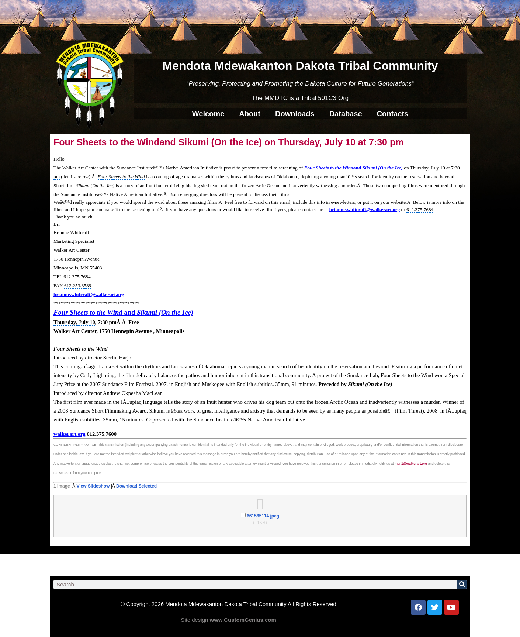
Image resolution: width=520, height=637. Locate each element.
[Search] (462, 584)
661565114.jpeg (263, 516)
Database (345, 114)
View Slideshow (93, 486)
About (249, 114)
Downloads (295, 114)
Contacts (393, 114)
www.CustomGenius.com (243, 620)
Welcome (208, 114)
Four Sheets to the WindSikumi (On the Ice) (353, 168)
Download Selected (136, 486)
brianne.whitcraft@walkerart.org (364, 209)
